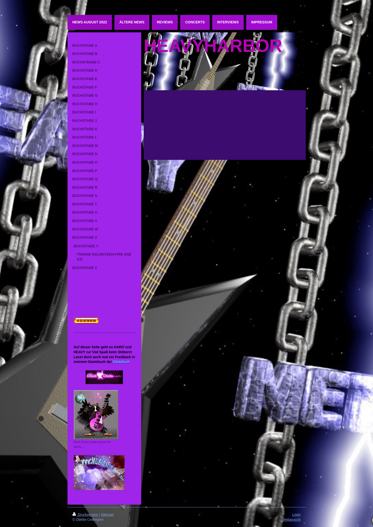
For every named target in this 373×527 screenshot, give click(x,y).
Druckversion (85, 515)
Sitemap (107, 515)
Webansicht (292, 520)
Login (296, 515)
